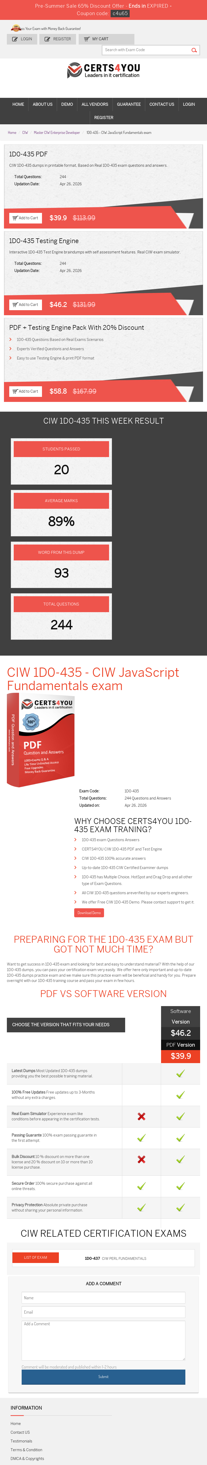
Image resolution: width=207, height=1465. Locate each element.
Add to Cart (28, 208)
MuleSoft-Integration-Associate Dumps (25, 1424)
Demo (67, 95)
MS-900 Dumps (84, 1374)
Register (61, 38)
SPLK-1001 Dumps (116, 1374)
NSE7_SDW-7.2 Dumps (180, 1388)
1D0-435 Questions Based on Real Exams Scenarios (60, 329)
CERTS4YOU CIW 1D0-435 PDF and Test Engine (132, 643)
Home (18, 95)
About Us (43, 95)
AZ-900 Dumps (176, 1361)
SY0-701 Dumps (114, 1388)
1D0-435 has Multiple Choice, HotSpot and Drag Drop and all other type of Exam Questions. (142, 674)
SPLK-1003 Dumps (147, 1374)
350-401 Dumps (177, 1374)
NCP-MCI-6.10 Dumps (87, 1419)
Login (26, 38)
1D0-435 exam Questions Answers (121, 633)
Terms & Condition (26, 1234)
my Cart (99, 38)
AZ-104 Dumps (21, 1388)
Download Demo (99, 715)
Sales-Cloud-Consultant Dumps (56, 1363)
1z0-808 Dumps (84, 1361)
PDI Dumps (147, 1359)
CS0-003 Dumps (53, 1388)
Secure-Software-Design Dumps (146, 1424)
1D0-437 (94, 1043)
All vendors (95, 95)
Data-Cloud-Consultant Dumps (180, 1404)
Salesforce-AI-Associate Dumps (148, 1390)
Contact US (20, 1216)
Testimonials (21, 1225)
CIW (25, 122)
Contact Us (161, 95)
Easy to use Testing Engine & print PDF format (56, 348)
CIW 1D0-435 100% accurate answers (124, 652)
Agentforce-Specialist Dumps (117, 1422)
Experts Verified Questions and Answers (50, 339)
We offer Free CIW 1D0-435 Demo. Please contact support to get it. (143, 700)
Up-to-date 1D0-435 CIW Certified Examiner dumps (135, 662)
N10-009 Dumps (84, 1388)
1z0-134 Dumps (113, 1361)
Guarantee (129, 95)
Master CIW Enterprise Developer (57, 122)
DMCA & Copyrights (27, 1242)
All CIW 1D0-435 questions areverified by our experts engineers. (145, 688)
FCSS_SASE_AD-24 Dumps (56, 1419)
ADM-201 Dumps (22, 1361)
